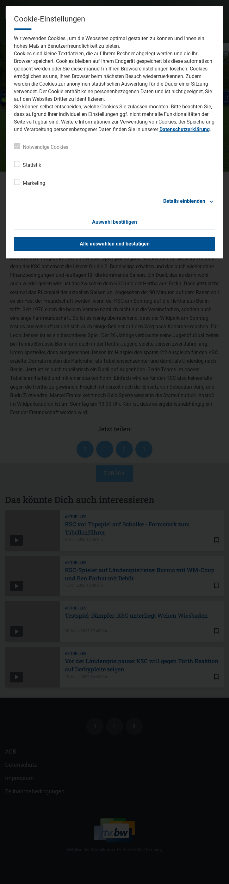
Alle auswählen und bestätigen (115, 244)
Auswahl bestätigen (114, 222)
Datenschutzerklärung (184, 129)
